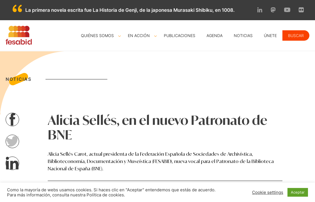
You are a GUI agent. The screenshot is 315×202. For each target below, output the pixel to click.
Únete (270, 35)
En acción (139, 35)
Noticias (243, 35)
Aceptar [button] (298, 192)
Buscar (296, 35)
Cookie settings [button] (267, 192)
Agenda (215, 35)
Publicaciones (179, 35)
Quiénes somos (97, 35)
